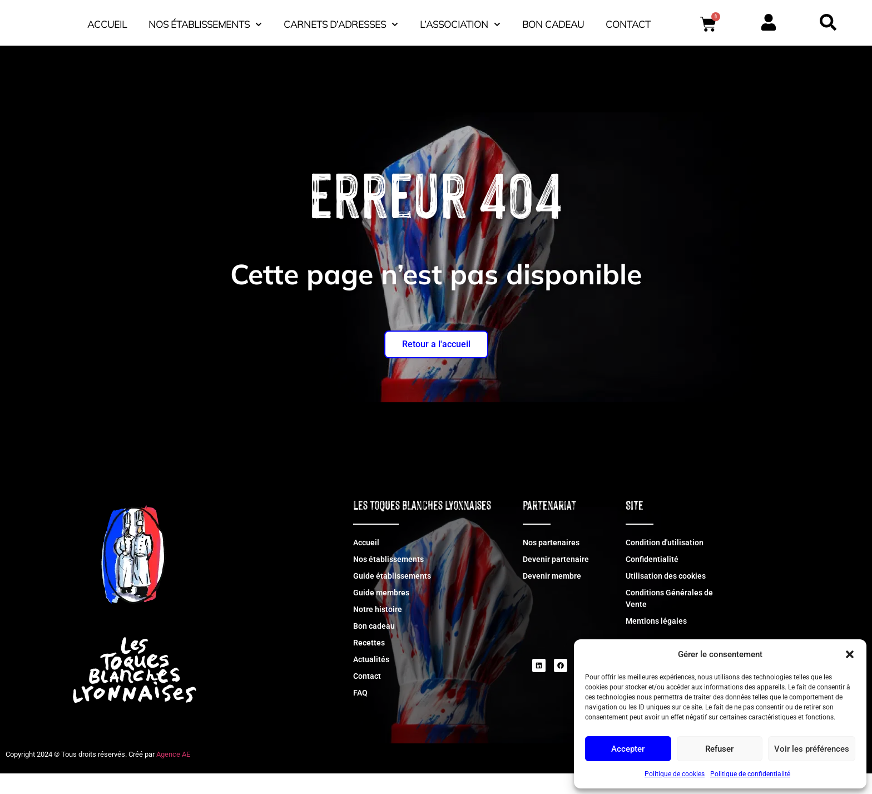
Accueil (263, 21)
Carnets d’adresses (497, 22)
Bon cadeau (709, 21)
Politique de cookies (675, 774)
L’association (616, 22)
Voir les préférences (811, 749)
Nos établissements (361, 22)
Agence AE (173, 775)
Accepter (628, 749)
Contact (493, 47)
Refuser (719, 749)
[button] (849, 648)
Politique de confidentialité (750, 774)
